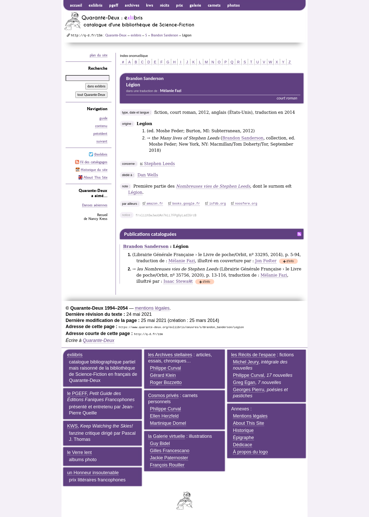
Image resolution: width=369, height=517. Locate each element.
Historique (243, 430)
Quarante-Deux (116, 35)
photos (233, 5)
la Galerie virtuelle (166, 436)
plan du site (98, 55)
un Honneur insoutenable (93, 472)
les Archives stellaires (170, 354)
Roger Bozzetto (166, 382)
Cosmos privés (163, 395)
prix (179, 5)
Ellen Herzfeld (164, 416)
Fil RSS (299, 234)
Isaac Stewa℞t (178, 281)
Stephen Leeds (159, 163)
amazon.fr (155, 204)
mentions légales (152, 308)
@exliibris (100, 154)
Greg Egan (244, 382)
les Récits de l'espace (253, 354)
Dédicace (242, 444)
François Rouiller (167, 465)
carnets (214, 5)
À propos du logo (250, 451)
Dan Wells (147, 175)
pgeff (113, 5)
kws (149, 5)
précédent (100, 133)
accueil (76, 5)
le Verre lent (79, 452)
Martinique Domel (168, 423)
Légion (135, 192)
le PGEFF (77, 393)
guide (103, 118)
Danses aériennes (94, 205)
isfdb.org (217, 204)
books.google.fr (186, 204)
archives (132, 5)
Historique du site (94, 170)
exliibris (95, 5)
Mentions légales (250, 416)
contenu (101, 126)
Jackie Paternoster (169, 457)
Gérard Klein (163, 375)
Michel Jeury (246, 361)
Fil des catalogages (93, 162)
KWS (72, 426)
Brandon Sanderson (164, 35)
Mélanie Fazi (181, 260)
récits (164, 5)
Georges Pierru (248, 389)
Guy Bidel (160, 443)
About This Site (95, 177)
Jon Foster (265, 260)
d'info (290, 261)
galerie (195, 5)
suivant (101, 141)
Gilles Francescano (169, 450)
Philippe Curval (165, 368)
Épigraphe (243, 437)
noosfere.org (246, 204)
